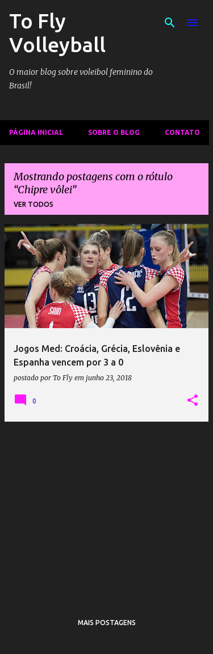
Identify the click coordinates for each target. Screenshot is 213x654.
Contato (182, 132)
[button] (192, 400)
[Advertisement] (106, 510)
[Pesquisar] (170, 22)
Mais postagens (107, 622)
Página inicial (36, 132)
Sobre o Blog (114, 132)
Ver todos (33, 204)
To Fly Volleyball (57, 32)
